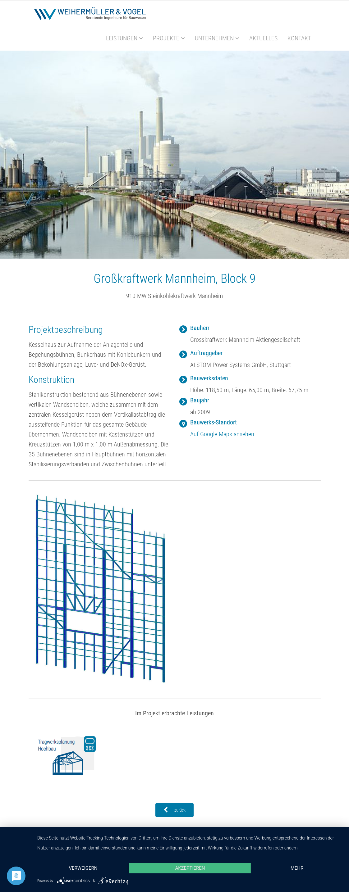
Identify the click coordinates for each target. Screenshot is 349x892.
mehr (297, 868)
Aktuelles (263, 38)
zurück (174, 810)
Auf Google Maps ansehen (222, 434)
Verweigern (83, 868)
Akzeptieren (190, 868)
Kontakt (299, 38)
